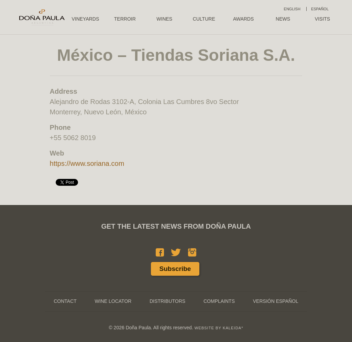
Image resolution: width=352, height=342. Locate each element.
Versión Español (275, 301)
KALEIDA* (233, 328)
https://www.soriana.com (87, 163)
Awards (243, 19)
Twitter (176, 252)
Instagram (192, 252)
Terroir (125, 19)
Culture (204, 19)
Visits (322, 19)
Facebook (160, 252)
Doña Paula (42, 17)
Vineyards (85, 19)
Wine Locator (113, 301)
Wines (164, 19)
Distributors (167, 301)
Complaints (219, 301)
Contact (65, 301)
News (283, 19)
